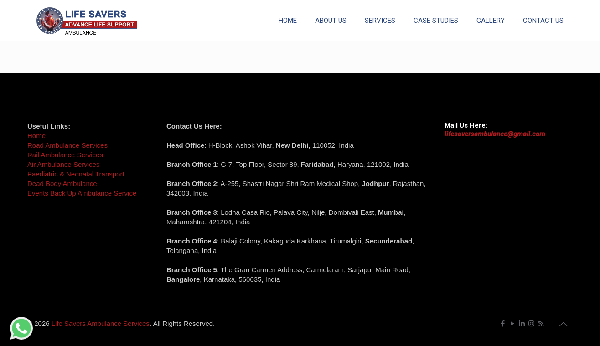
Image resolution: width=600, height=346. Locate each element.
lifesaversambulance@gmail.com (495, 134)
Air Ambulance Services (63, 164)
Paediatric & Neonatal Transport (75, 174)
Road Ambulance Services (67, 145)
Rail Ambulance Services (65, 155)
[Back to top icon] (563, 324)
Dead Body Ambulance (62, 183)
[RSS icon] (541, 323)
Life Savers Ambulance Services (101, 323)
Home (36, 135)
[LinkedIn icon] (521, 323)
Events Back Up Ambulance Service (81, 193)
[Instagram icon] (531, 323)
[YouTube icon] (512, 323)
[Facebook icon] (502, 323)
